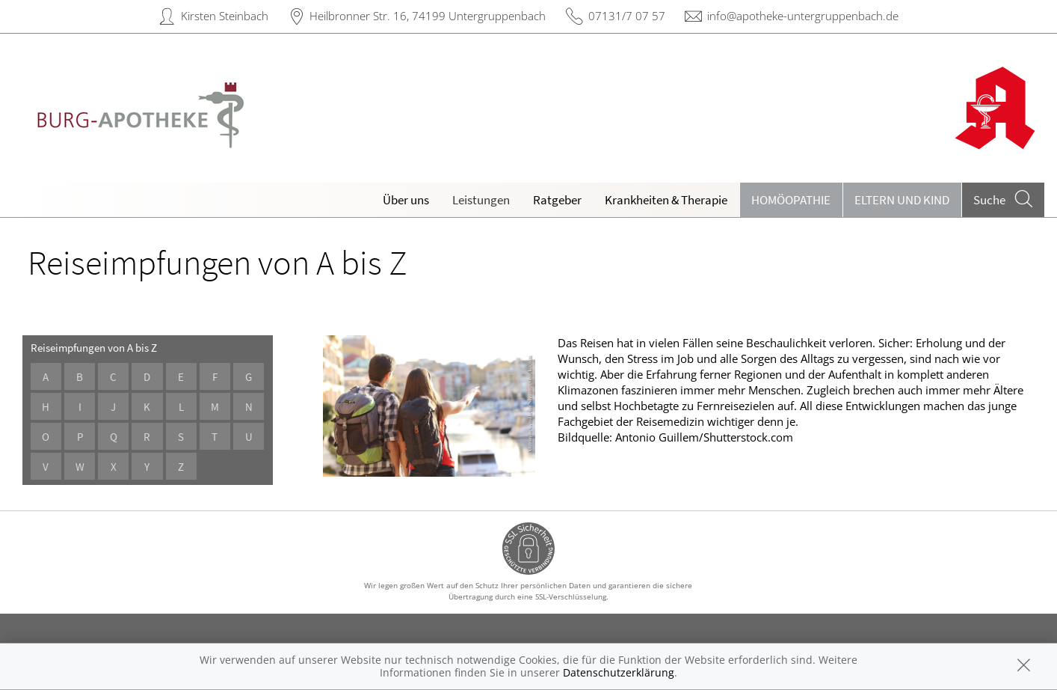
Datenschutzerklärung (618, 672)
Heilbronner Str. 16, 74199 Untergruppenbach (427, 15)
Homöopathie (790, 200)
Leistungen (481, 200)
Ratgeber (557, 200)
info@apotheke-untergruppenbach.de (803, 15)
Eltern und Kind (901, 200)
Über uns (406, 200)
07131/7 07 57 (626, 15)
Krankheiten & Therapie (666, 200)
